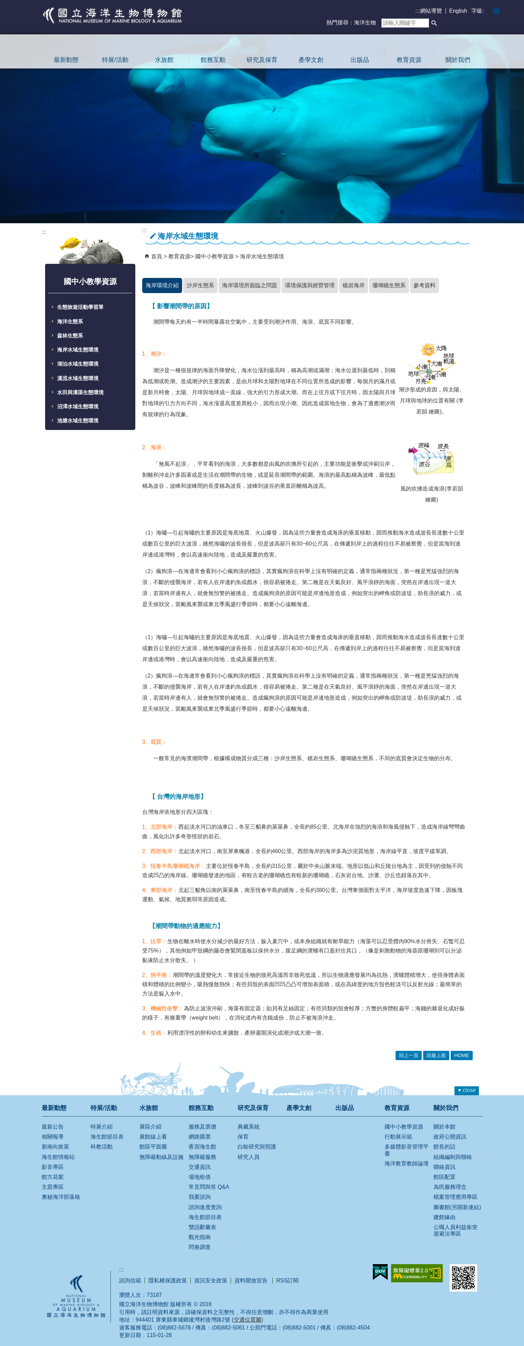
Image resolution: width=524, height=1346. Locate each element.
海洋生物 (365, 22)
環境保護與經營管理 (310, 285)
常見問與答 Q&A (209, 1187)
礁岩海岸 (354, 285)
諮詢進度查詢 (205, 1207)
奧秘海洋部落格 (61, 1197)
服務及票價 (202, 1127)
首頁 (156, 256)
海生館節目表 (107, 1137)
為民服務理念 (450, 1187)
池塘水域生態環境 (77, 420)
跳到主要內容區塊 (3, 3)
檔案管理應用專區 (455, 1197)
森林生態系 (70, 335)
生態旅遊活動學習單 (80, 307)
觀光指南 (200, 1237)
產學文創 (310, 59)
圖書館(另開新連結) (457, 1207)
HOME (461, 1055)
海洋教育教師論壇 (407, 1163)
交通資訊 (200, 1167)
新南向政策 (55, 1147)
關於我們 (458, 59)
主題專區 (53, 1187)
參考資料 (424, 285)
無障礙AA (417, 1273)
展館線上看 (153, 1137)
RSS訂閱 (287, 1280)
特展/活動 (115, 59)
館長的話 (444, 1147)
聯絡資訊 (444, 1167)
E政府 (380, 1272)
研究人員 (249, 1157)
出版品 (359, 59)
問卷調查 (200, 1247)
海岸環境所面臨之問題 (249, 285)
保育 (243, 1137)
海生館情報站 (58, 1157)
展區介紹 (150, 1127)
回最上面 (436, 1055)
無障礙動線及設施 (161, 1157)
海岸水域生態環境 (77, 350)
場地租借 (200, 1177)
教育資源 (409, 59)
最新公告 (53, 1127)
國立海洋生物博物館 (113, 15)
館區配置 (444, 1177)
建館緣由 (444, 1217)
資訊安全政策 (210, 1280)
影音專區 (53, 1167)
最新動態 (66, 59)
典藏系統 (249, 1127)
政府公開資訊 (450, 1137)
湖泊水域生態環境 (77, 364)
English (458, 11)
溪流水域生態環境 (77, 378)
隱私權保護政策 (167, 1280)
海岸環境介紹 (162, 285)
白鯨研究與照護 (257, 1147)
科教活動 (102, 1147)
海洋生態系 (70, 321)
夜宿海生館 (202, 1147)
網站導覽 (431, 11)
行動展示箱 (398, 1137)
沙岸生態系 (200, 285)
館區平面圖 (153, 1147)
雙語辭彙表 (202, 1227)
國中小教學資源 (215, 256)
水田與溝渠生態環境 (80, 392)
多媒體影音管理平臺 (407, 1150)
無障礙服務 (202, 1157)
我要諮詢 (200, 1197)
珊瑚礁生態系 (389, 285)
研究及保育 (262, 59)
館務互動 (213, 59)
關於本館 (444, 1127)
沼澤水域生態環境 (77, 406)
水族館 (164, 59)
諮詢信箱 (130, 1280)
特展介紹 (102, 1127)
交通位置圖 (247, 1320)
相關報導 (53, 1137)
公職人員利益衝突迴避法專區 (455, 1230)
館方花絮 (53, 1177)
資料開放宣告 (251, 1280)
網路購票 (200, 1137)
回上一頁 (408, 1055)
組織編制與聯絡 (452, 1157)
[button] (434, 23)
